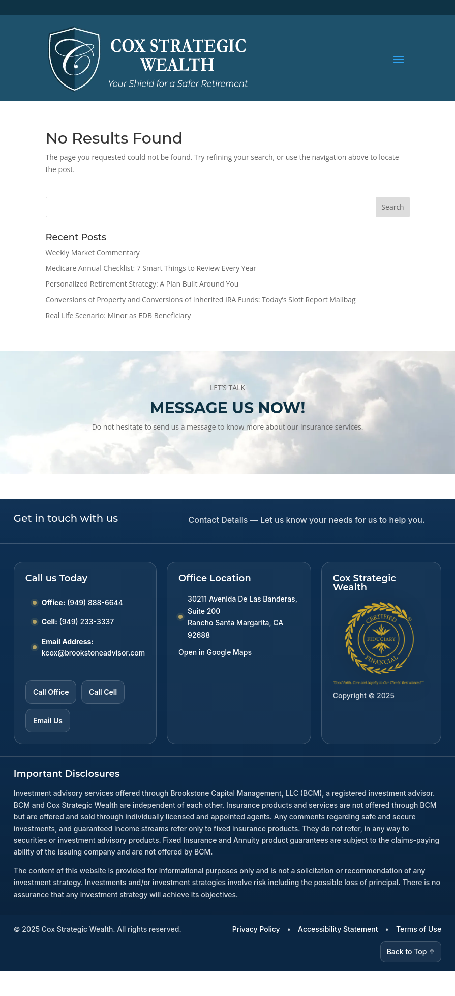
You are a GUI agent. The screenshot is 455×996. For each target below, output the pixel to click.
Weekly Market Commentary (93, 253)
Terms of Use (418, 929)
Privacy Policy (256, 929)
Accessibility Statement (338, 929)
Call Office (51, 692)
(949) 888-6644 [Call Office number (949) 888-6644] (95, 602)
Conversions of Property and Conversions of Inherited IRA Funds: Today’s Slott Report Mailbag (201, 299)
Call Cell (103, 692)
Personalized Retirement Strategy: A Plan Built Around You (142, 284)
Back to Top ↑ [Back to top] (411, 951)
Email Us (48, 720)
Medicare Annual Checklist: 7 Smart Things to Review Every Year (151, 268)
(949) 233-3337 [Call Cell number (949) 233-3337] (86, 621)
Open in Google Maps (215, 652)
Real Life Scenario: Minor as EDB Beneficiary (118, 315)
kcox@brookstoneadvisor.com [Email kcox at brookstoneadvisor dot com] (93, 652)
